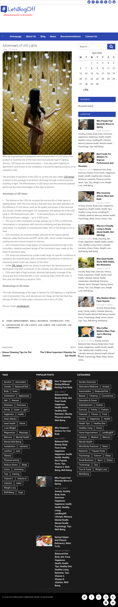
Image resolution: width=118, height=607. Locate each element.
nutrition (8, 451)
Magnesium (9, 432)
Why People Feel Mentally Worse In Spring (105, 124)
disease (15, 400)
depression (24, 396)
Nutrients (82, 179)
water (19, 483)
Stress (104, 218)
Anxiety (81, 134)
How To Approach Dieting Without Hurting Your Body (63, 384)
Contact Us (91, 36)
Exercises (108, 134)
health (101, 137)
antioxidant (20, 382)
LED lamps (69, 177)
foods (101, 173)
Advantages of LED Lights (22, 325)
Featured (83, 414)
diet (108, 239)
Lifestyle (107, 140)
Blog (43, 36)
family (7, 409)
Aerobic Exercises (87, 382)
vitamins (8, 483)
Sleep (91, 218)
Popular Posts (98, 451)
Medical (90, 215)
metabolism (83, 281)
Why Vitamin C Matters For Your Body (63, 431)
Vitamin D (22, 478)
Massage (23, 432)
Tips (67, 321)
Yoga (20, 492)
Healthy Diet (96, 176)
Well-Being (98, 146)
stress (98, 218)
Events (99, 405)
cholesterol (9, 396)
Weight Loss (98, 182)
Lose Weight (10, 428)
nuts (18, 451)
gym (25, 409)
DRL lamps (17, 265)
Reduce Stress (11, 465)
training (15, 474)
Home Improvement (18, 321)
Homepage (16, 36)
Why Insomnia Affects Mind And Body (104, 196)
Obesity (81, 284)
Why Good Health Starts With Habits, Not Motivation (105, 262)
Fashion (105, 409)
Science (97, 455)
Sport (80, 182)
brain (100, 134)
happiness (93, 137)
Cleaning (102, 239)
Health (108, 137)
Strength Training (99, 284)
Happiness (83, 137)
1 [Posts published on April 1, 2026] (91, 63)
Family (86, 311)
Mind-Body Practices (99, 281)
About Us (31, 36)
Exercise (82, 173)
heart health (9, 423)
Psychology (83, 146)
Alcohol (7, 382)
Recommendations (71, 36)
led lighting (59, 325)
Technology (56, 321)
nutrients (91, 179)
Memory (81, 143)
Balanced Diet (100, 169)
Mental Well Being (100, 314)
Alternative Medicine (88, 386)
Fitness (90, 173)
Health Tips (106, 209)
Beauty (107, 308)
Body (95, 134)
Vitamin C (8, 478)
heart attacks (10, 419)
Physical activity (103, 179)
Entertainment (85, 405)
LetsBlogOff (97, 140)
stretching (18, 469)
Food (96, 173)
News (53, 36)
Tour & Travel (85, 469)
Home (94, 212)
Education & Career (88, 400)
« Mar (85, 89)
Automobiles (85, 391)
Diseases (8, 405)
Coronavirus (107, 396)
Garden (82, 419)
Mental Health (92, 143)
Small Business (39, 321)
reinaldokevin (23, 306)
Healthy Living (84, 140)
